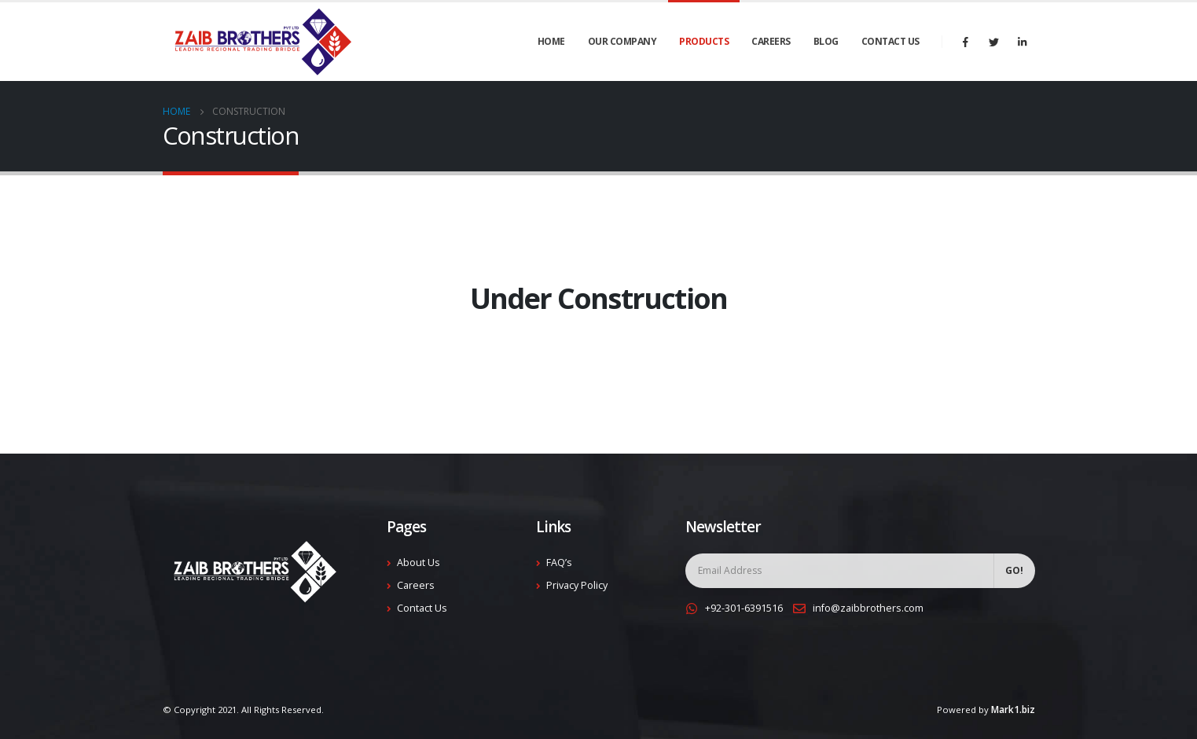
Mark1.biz (1013, 709)
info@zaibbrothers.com (868, 608)
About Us (418, 562)
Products (704, 41)
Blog (826, 41)
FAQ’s (559, 562)
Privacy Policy (577, 585)
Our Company (622, 41)
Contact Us (890, 41)
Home (551, 41)
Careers (771, 41)
